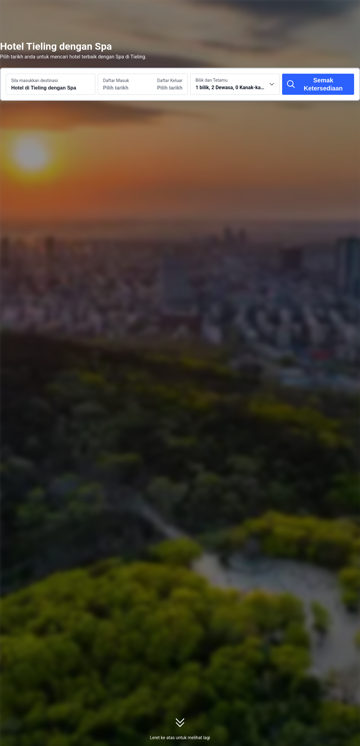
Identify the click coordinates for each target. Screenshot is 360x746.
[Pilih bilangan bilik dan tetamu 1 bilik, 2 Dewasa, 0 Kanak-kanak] (235, 84)
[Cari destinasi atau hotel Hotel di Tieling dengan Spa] (50, 84)
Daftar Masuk (116, 80)
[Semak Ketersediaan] (318, 84)
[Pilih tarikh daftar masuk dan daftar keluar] (120, 84)
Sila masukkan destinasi (34, 80)
